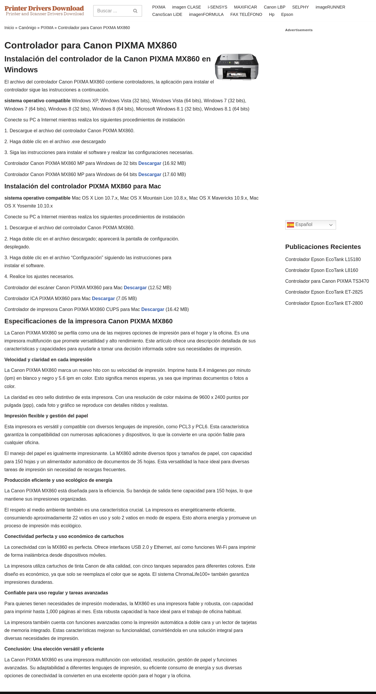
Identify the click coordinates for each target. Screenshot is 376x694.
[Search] (111, 11)
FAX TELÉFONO (246, 14)
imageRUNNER (330, 7)
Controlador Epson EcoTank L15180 (323, 259)
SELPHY (300, 7)
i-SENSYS (217, 7)
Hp (271, 14)
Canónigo (27, 27)
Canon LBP (275, 7)
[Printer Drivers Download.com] (44, 10)
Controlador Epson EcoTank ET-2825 (324, 292)
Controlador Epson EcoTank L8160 (321, 270)
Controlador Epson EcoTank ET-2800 (324, 303)
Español (299, 224)
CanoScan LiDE (167, 14)
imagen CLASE (186, 7)
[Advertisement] (328, 120)
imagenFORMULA (206, 14)
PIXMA (158, 7)
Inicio (9, 27)
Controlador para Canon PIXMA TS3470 (327, 281)
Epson (287, 14)
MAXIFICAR (245, 7)
